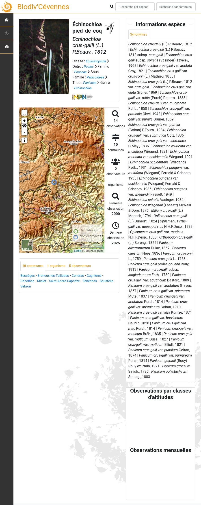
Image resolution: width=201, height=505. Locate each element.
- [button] (24, 137)
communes (33, 271)
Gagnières (99, 281)
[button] (24, 132)
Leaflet (78, 256)
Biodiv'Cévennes (43, 6)
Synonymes (139, 34)
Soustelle (27, 292)
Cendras (82, 281)
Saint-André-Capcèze (67, 287)
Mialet (43, 287)
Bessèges (28, 281)
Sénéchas (94, 287)
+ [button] (24, 126)
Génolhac (27, 287)
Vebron (43, 292)
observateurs (84, 271)
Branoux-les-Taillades (56, 281)
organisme (59, 271)
